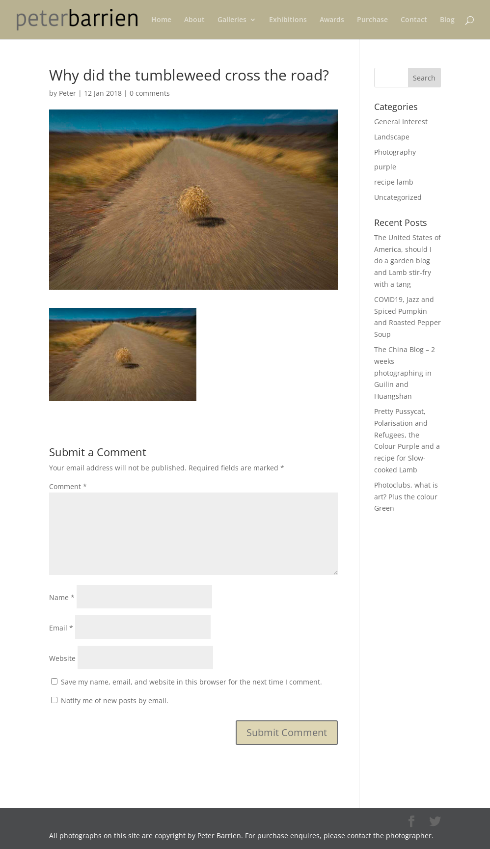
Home (161, 20)
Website (62, 658)
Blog (447, 20)
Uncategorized (398, 197)
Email (61, 627)
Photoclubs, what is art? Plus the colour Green (406, 496)
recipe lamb (393, 182)
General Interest (401, 121)
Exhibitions (288, 20)
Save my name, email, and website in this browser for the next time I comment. (191, 681)
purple (385, 166)
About (194, 20)
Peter (67, 93)
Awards (332, 20)
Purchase (372, 20)
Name (62, 597)
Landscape (391, 136)
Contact (414, 20)
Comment (68, 486)
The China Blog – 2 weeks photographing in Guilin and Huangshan (404, 373)
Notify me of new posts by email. (114, 700)
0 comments (150, 93)
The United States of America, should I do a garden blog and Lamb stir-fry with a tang (407, 261)
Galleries (232, 20)
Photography (395, 152)
